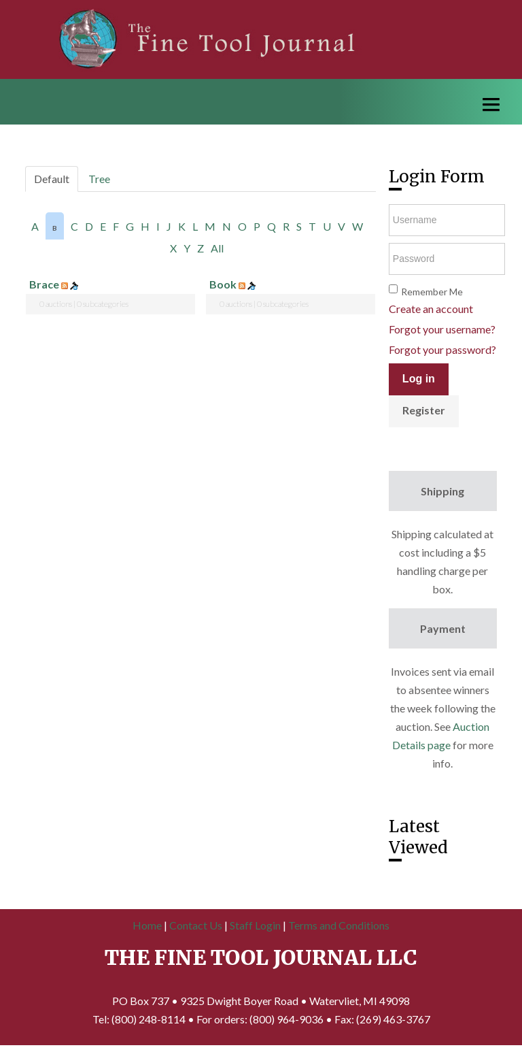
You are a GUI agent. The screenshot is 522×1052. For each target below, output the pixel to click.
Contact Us (195, 925)
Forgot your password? (442, 349)
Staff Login (255, 925)
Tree (99, 178)
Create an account (431, 308)
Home (147, 925)
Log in (418, 378)
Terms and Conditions (338, 925)
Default (51, 178)
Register (423, 410)
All (217, 248)
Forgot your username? (442, 329)
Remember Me (432, 291)
